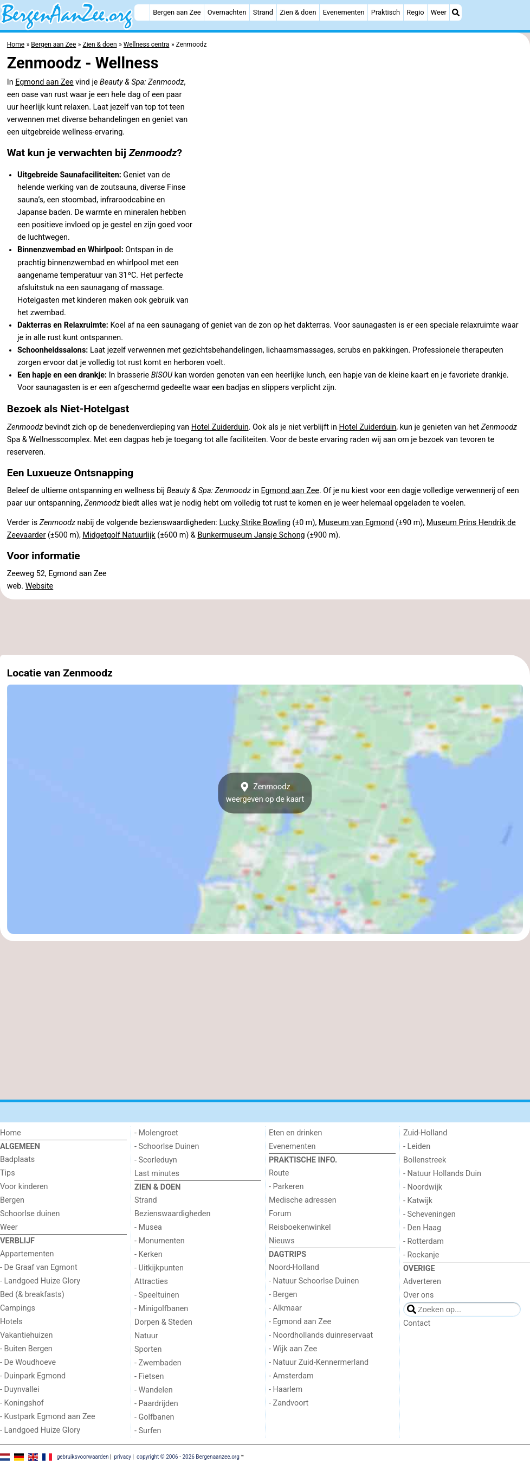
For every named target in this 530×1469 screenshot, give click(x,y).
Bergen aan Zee (177, 12)
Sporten (147, 1349)
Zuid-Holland (425, 1133)
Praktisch (385, 12)
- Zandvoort (288, 1403)
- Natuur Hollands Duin (442, 1173)
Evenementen (344, 12)
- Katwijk (417, 1200)
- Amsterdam (291, 1376)
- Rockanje (421, 1255)
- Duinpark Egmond (33, 1376)
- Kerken (148, 1254)
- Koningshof (22, 1403)
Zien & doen (298, 12)
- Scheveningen (429, 1214)
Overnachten (227, 12)
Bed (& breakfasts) (32, 1294)
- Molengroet (156, 1133)
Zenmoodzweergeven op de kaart (265, 793)
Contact (416, 1323)
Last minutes (156, 1173)
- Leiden (416, 1146)
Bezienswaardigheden (172, 1213)
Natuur (146, 1335)
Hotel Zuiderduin (220, 427)
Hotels (11, 1321)
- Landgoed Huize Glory (40, 1281)
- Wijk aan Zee (293, 1348)
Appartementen (27, 1254)
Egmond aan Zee (44, 82)
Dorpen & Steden (163, 1322)
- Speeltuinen (156, 1295)
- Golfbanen (154, 1417)
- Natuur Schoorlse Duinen (314, 1281)
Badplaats (17, 1159)
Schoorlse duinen (30, 1213)
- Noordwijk (422, 1187)
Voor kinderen (24, 1186)
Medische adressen (303, 1200)
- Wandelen (153, 1390)
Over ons (418, 1295)
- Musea (148, 1227)
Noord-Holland (294, 1267)
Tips (7, 1173)
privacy (122, 1457)
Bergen (12, 1200)
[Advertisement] (265, 627)
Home (10, 1133)
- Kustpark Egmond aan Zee (47, 1416)
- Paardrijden (156, 1403)
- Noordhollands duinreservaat (321, 1335)
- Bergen (283, 1294)
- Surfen (147, 1430)
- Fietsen (149, 1376)
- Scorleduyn (155, 1160)
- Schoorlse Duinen (166, 1146)
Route (279, 1173)
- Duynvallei (20, 1389)
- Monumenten (159, 1241)
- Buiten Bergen (26, 1348)
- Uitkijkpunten (159, 1268)
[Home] (142, 12)
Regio (415, 12)
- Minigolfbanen (161, 1308)
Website (39, 586)
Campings (17, 1308)
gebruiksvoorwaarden (83, 1457)
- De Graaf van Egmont (38, 1267)
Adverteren (422, 1281)
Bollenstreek (424, 1160)
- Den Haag (422, 1227)
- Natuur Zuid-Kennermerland (319, 1362)
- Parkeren (286, 1186)
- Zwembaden (158, 1363)
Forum (280, 1213)
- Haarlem (285, 1389)
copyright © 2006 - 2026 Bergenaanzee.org (188, 1457)
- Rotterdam (423, 1241)
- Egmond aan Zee (300, 1321)
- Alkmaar (285, 1308)
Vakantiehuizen (26, 1335)
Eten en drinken (295, 1133)
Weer (439, 12)
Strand (263, 12)
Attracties (151, 1281)
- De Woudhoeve (28, 1362)
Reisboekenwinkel (300, 1227)
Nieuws (282, 1241)
